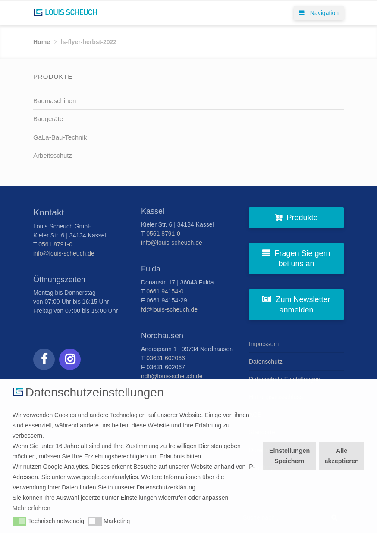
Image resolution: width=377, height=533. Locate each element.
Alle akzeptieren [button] (342, 455)
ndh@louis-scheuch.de (172, 376)
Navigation (319, 12)
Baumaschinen (54, 100)
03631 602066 (165, 358)
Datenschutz (266, 361)
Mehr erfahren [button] (31, 508)
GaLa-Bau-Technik (60, 137)
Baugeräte (48, 118)
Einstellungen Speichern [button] (289, 455)
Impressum (264, 343)
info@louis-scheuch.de (63, 253)
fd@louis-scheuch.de (169, 309)
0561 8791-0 (55, 244)
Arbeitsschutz (52, 155)
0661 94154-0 (164, 291)
